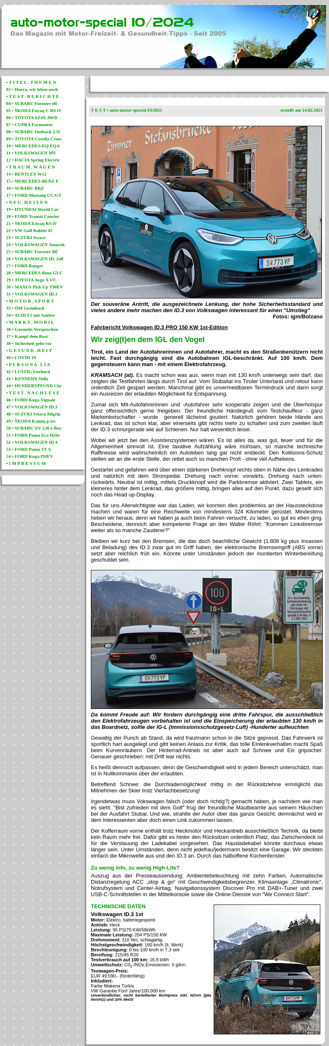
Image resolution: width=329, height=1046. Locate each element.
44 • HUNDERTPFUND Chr (34, 385)
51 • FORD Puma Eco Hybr (33, 435)
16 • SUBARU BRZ (25, 188)
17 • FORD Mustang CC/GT (33, 195)
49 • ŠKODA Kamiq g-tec (31, 420)
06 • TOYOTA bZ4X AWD (32, 117)
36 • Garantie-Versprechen (32, 329)
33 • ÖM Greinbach (25, 307)
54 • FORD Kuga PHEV (29, 456)
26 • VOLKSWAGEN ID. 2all (34, 258)
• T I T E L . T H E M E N (31, 82)
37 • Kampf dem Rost (27, 336)
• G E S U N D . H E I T (29, 350)
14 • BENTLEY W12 (26, 173)
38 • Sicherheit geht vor (29, 343)
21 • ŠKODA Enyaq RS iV (31, 223)
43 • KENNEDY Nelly (27, 378)
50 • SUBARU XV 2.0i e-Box (33, 427)
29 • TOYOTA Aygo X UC (31, 279)
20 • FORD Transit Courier (32, 216)
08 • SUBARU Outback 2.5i (33, 131)
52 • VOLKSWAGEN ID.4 (31, 442)
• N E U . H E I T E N (27, 202)
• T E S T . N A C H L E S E (32, 392)
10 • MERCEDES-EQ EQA (33, 145)
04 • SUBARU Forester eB (31, 103)
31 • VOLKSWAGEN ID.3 (31, 293)
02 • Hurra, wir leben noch (32, 89)
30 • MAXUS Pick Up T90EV (34, 286)
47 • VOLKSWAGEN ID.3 (31, 406)
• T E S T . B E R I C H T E (32, 96)
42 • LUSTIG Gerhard (28, 371)
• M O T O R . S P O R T (30, 300)
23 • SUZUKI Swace (26, 237)
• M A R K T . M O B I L (30, 322)
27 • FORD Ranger (24, 265)
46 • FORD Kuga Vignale (30, 399)
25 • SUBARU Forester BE (32, 251)
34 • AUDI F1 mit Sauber (30, 315)
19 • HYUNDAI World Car (32, 209)
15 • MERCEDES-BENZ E (32, 180)
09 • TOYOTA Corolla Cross (34, 138)
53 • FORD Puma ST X (28, 449)
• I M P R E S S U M (26, 463)
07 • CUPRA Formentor (29, 124)
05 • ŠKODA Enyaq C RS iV (33, 110)
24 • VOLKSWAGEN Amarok (35, 244)
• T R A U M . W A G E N (30, 166)
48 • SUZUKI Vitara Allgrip (33, 413)
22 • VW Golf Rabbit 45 (29, 230)
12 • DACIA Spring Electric (33, 159)
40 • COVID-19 (21, 357)
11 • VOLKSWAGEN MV (31, 152)
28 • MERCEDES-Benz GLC (34, 272)
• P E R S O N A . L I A (28, 364)
